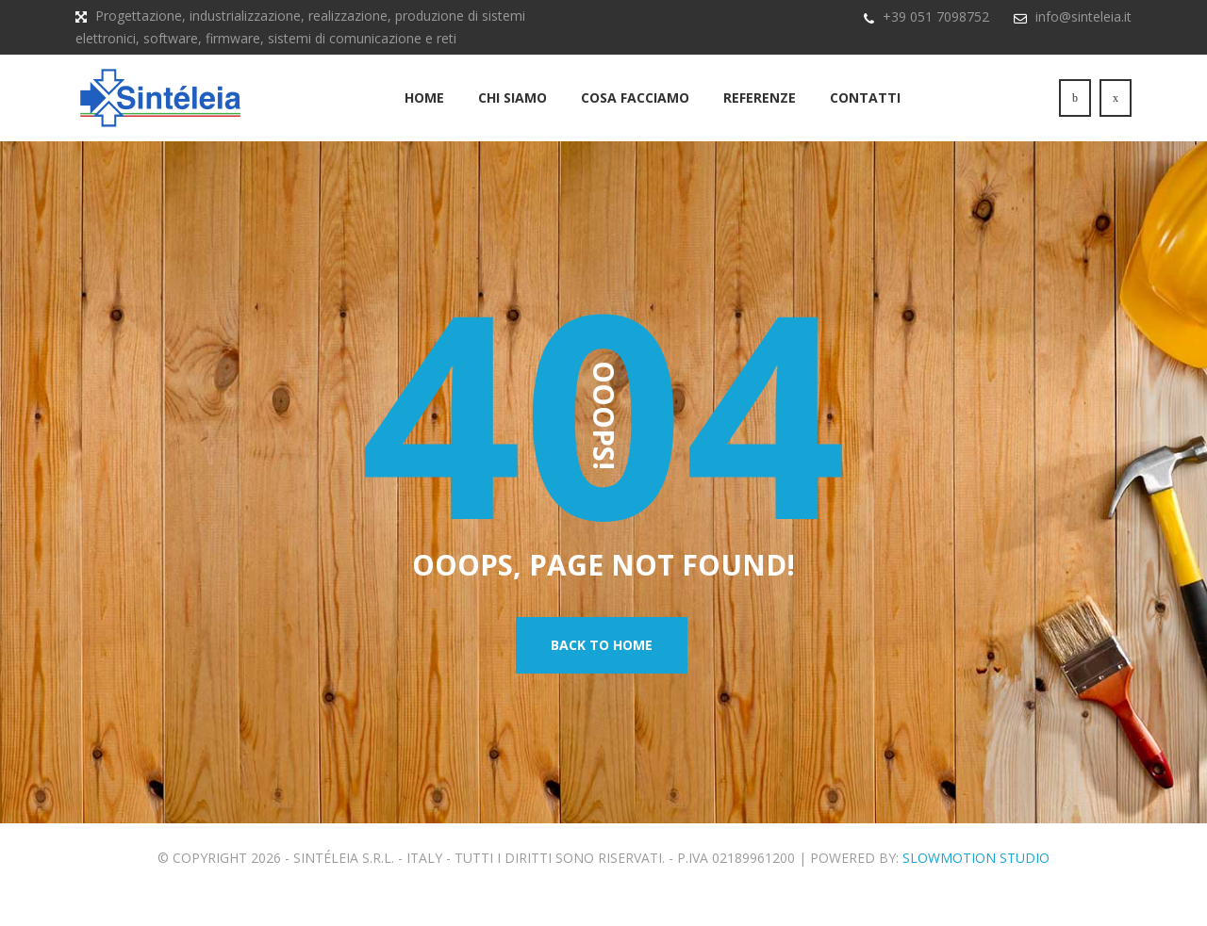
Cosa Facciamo (635, 112)
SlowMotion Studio (976, 891)
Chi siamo (512, 112)
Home (424, 112)
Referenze (759, 112)
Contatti (865, 112)
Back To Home (602, 678)
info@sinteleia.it (1083, 16)
